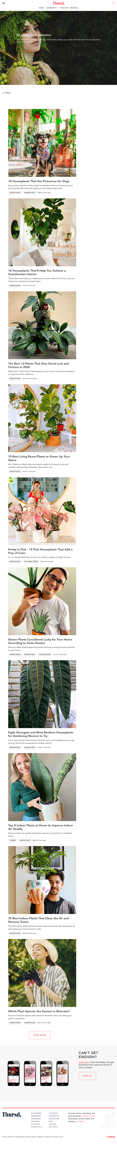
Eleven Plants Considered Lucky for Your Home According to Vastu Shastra (40, 641)
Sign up (87, 1076)
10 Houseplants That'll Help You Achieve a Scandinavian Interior (37, 272)
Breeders (36, 1116)
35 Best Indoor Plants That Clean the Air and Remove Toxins (38, 920)
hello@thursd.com (89, 1116)
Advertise (54, 1116)
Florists (35, 1124)
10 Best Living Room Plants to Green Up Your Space (39, 458)
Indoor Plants (15, 192)
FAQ (51, 1121)
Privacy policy (31, 1137)
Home (41, 8)
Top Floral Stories (31, 561)
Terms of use (58, 1137)
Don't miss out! (30, 51)
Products (64, 8)
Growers (36, 1119)
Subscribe (83, 1062)
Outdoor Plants (45, 654)
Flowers (13, 840)
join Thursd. (79, 1121)
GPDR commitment (45, 1137)
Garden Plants (29, 192)
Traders (35, 1121)
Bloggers (36, 1113)
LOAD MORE (39, 1035)
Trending (74, 8)
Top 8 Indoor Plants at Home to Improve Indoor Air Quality (40, 827)
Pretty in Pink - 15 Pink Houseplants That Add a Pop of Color (40, 551)
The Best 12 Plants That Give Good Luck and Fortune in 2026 (38, 365)
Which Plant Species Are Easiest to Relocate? (39, 1011)
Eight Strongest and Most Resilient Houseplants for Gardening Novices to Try (40, 734)
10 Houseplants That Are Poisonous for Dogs (38, 181)
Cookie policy (19, 1137)
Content (53, 1113)
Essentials (37, 1127)
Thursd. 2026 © (8, 1137)
